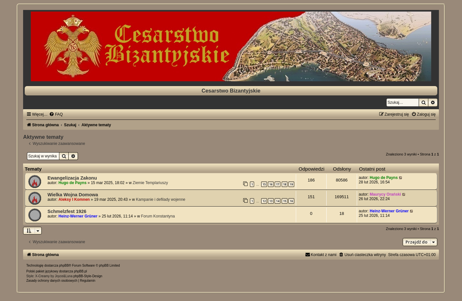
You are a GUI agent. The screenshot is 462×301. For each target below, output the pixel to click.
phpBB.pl (80, 271)
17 (277, 184)
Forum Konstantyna (158, 216)
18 (284, 184)
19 (291, 184)
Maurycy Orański (385, 194)
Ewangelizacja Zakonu (72, 178)
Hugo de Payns (72, 183)
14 (277, 201)
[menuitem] (56, 114)
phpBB (64, 265)
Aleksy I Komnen (74, 199)
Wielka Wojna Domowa (72, 194)
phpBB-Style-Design (87, 276)
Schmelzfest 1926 (66, 211)
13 (270, 201)
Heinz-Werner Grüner (77, 216)
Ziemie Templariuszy (150, 183)
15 (264, 184)
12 (264, 201)
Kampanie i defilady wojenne (160, 199)
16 (270, 184)
